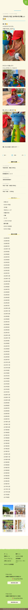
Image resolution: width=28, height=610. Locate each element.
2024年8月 (6, 286)
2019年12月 (7, 421)
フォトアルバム (8, 558)
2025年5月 (6, 262)
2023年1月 (6, 332)
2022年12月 (7, 335)
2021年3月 (6, 386)
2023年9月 (6, 316)
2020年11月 (7, 397)
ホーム (6, 553)
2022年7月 (6, 346)
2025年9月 (6, 251)
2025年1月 (6, 273)
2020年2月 (6, 416)
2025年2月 (6, 270)
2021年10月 (7, 367)
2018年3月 (6, 478)
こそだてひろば (8, 221)
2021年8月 (6, 373)
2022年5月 (6, 351)
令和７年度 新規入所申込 (9, 185)
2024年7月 (6, 289)
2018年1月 (6, 484)
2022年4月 (6, 354)
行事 (5, 215)
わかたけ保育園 (14, 3)
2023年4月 (6, 330)
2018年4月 (6, 475)
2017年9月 (6, 494)
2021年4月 (6, 384)
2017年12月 (7, 486)
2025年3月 (6, 268)
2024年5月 (6, 295)
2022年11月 (7, 338)
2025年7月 (6, 257)
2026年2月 (6, 243)
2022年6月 (6, 349)
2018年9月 (6, 462)
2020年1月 (6, 419)
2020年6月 (6, 411)
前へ (5, 155)
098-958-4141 (14, 602)
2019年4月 (6, 443)
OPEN (24, 8)
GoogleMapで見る (18, 579)
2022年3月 (6, 357)
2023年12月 (7, 308)
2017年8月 (6, 497)
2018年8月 (6, 465)
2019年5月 (6, 440)
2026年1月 (6, 246)
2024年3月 (6, 300)
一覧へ (15, 155)
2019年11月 (7, 424)
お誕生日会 (6, 213)
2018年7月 (6, 467)
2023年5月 (6, 327)
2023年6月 (6, 324)
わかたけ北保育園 (9, 564)
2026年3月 (6, 241)
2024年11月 (7, 278)
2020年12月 (7, 394)
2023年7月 (6, 322)
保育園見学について (8, 174)
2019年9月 (6, 430)
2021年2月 (6, 389)
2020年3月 (6, 413)
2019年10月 (7, 427)
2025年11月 (7, 249)
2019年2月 (6, 448)
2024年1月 (6, 305)
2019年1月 (6, 451)
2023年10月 (7, 313)
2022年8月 (6, 343)
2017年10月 (7, 492)
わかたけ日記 (17, 8)
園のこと (3, 8)
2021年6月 (6, 378)
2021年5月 (6, 381)
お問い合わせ (7, 560)
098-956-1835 (14, 583)
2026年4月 (6, 238)
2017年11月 (7, 489)
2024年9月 (6, 284)
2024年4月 (6, 297)
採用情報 (18, 558)
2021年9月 (6, 370)
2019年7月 (6, 435)
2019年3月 (6, 446)
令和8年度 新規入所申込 (9, 168)
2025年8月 (6, 254)
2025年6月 (6, 259)
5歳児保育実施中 (7, 179)
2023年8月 (6, 319)
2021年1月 (6, 392)
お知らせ (6, 202)
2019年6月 (6, 438)
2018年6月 (6, 470)
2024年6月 (6, 292)
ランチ (5, 218)
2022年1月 (6, 359)
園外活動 (6, 223)
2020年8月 (6, 405)
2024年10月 (7, 281)
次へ (23, 155)
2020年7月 (6, 408)
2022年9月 (6, 340)
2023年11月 (7, 311)
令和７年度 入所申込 (8, 191)
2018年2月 (6, 481)
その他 (5, 207)
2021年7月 (6, 376)
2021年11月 (7, 365)
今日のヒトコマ (8, 210)
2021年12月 (7, 362)
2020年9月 (6, 403)
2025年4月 (6, 265)
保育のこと (10, 8)
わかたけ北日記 (14, 13)
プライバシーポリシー (20, 561)
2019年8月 (6, 432)
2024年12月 (7, 276)
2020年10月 (7, 400)
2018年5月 (6, 473)
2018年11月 (7, 457)
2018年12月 (7, 454)
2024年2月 (6, 303)
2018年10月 (7, 459)
